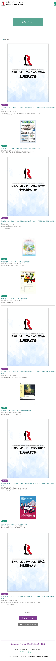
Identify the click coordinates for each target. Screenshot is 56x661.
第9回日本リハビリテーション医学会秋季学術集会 (16, 262)
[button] (55, 4)
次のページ (27, 612)
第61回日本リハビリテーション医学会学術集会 (15, 524)
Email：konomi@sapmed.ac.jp (28, 652)
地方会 (4, 105)
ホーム (2, 39)
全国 (4, 145)
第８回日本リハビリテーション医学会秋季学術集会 (16, 411)
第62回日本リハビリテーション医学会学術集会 (15, 299)
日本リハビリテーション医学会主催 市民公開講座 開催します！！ (21, 148)
